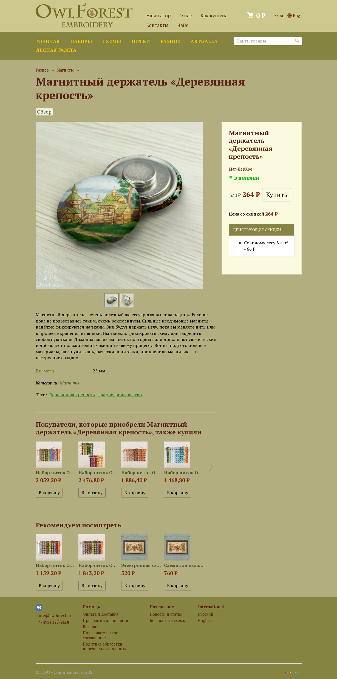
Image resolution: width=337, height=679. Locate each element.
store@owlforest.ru (53, 615)
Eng (293, 15)
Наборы (81, 41)
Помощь (91, 606)
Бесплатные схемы (168, 620)
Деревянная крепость (72, 395)
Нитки (140, 41)
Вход (279, 15)
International (211, 606)
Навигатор (158, 15)
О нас (185, 15)
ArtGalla (204, 41)
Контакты (157, 25)
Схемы (111, 41)
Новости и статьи (166, 614)
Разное (170, 41)
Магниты (65, 70)
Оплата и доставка (100, 614)
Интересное (162, 606)
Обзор (44, 112)
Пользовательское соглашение (100, 635)
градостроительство (120, 395)
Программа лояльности (105, 620)
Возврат (90, 626)
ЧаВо (183, 25)
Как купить (213, 15)
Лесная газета (56, 50)
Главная (48, 41)
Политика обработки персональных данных (104, 646)
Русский (205, 614)
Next (211, 466)
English (205, 620)
